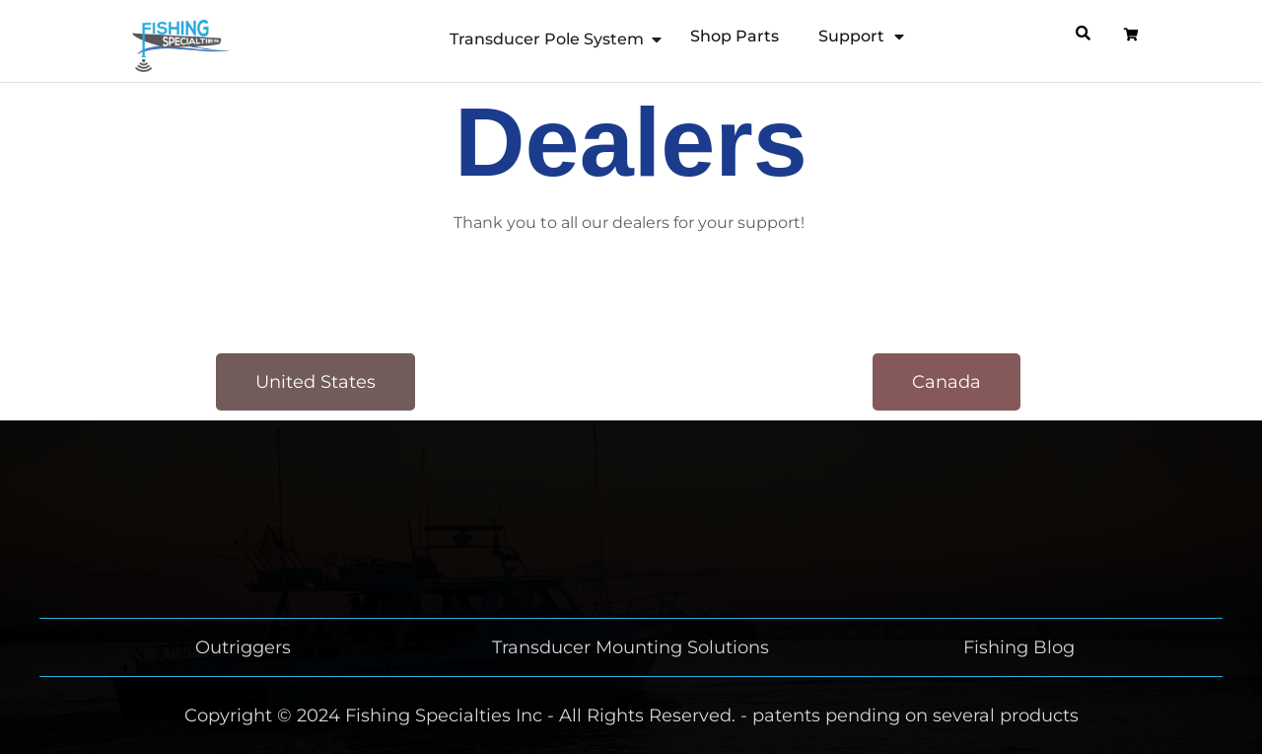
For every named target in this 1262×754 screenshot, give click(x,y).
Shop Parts (734, 36)
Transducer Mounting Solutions (630, 647)
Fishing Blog (1019, 647)
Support (861, 36)
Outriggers (243, 647)
